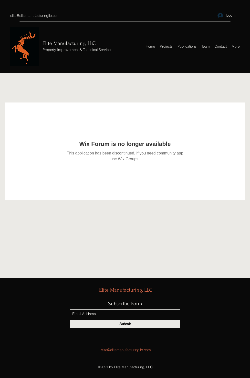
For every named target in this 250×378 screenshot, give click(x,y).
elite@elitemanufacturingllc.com (35, 15)
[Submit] (125, 324)
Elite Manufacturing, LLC (69, 43)
